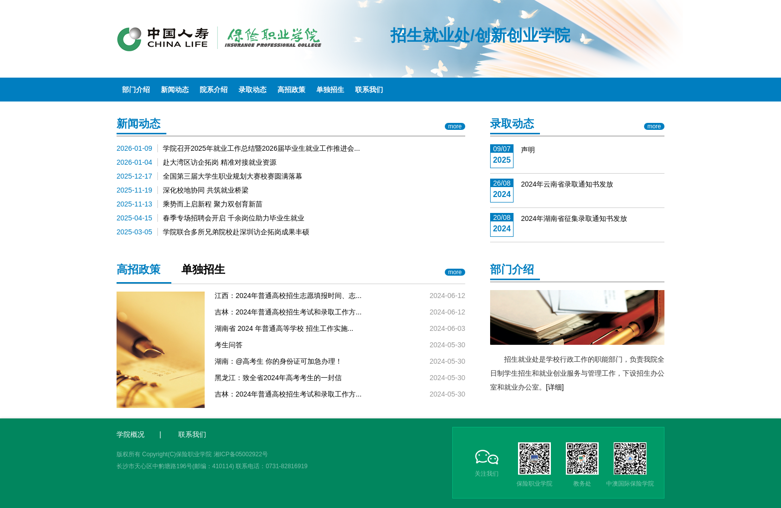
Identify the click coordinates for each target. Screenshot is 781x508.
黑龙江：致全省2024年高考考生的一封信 (278, 378)
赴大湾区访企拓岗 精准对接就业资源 (219, 162)
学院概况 (130, 434)
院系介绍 (214, 90)
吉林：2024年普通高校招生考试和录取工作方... (288, 312)
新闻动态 (175, 90)
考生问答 (229, 345)
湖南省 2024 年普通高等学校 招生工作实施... (284, 328)
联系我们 (369, 90)
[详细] (555, 387)
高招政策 (291, 90)
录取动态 (252, 90)
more (455, 126)
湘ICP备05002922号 (241, 454)
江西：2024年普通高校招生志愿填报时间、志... (288, 296)
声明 (528, 150)
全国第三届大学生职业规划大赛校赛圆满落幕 (232, 176)
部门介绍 (136, 90)
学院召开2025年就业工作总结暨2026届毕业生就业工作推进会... (261, 148)
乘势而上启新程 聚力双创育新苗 (212, 204)
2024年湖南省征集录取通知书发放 (574, 218)
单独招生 (330, 90)
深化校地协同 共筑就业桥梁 (206, 190)
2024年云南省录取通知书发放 (567, 184)
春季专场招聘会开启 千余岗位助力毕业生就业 (233, 218)
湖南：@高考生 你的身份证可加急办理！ (278, 361)
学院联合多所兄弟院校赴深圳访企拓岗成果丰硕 (236, 232)
